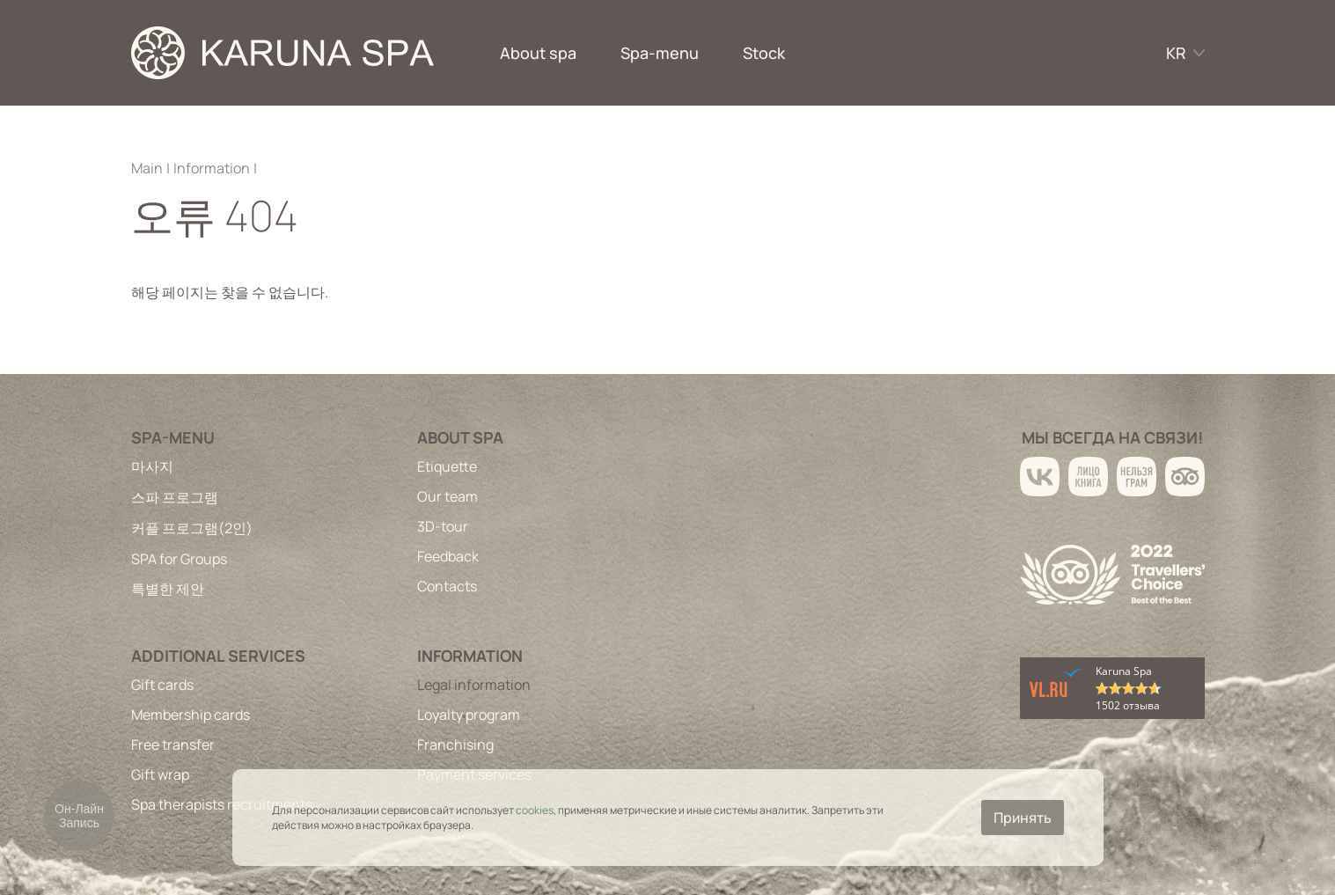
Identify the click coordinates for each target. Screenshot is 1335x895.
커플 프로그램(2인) (192, 528)
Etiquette (447, 466)
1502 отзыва (1128, 705)
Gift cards (162, 684)
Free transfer (173, 744)
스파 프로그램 (174, 497)
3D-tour (442, 526)
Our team (447, 496)
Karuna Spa (1124, 671)
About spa (538, 52)
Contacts (447, 586)
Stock (764, 52)
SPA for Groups (179, 559)
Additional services (218, 655)
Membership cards (190, 714)
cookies (535, 810)
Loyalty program (468, 714)
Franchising (455, 744)
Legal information (474, 684)
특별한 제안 (167, 588)
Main (147, 168)
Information (211, 168)
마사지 (152, 466)
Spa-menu (659, 52)
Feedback (448, 556)
